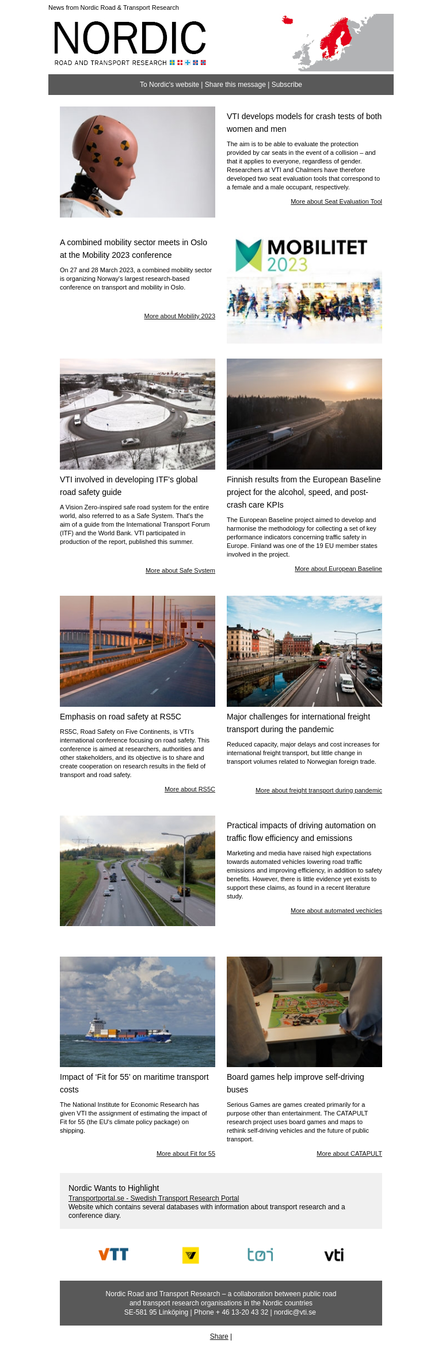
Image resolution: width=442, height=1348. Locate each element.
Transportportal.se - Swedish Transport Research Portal (153, 1198)
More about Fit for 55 (186, 1153)
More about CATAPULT (349, 1153)
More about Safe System (180, 570)
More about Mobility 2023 (179, 316)
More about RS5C (190, 789)
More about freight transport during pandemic (319, 790)
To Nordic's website (169, 85)
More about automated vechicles (336, 910)
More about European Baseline (338, 568)
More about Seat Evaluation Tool (336, 201)
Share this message (235, 85)
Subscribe (287, 85)
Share (219, 1336)
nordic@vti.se (295, 1312)
